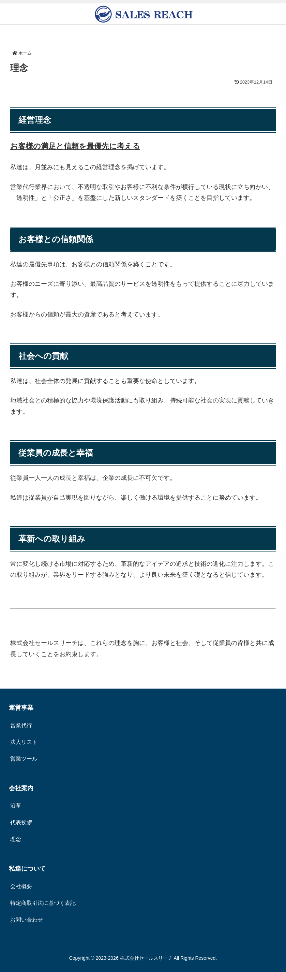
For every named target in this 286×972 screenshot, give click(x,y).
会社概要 (21, 886)
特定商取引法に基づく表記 (43, 903)
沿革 (15, 806)
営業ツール (23, 759)
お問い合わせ (26, 920)
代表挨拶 (21, 822)
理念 (15, 839)
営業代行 (21, 725)
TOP (272, 955)
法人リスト (23, 742)
